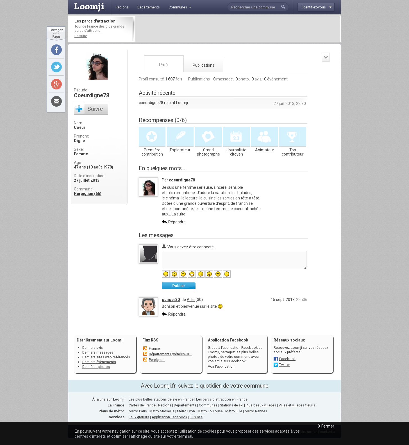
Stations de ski (231, 405)
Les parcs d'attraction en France (221, 399)
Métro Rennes (256, 411)
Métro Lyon (186, 411)
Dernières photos (96, 367)
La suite (80, 36)
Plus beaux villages (261, 405)
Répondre (177, 222)
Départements (185, 405)
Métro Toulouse (210, 411)
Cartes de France (142, 405)
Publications (203, 65)
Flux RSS (150, 340)
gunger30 (171, 299)
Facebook (287, 359)
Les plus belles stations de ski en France (161, 399)
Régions (164, 405)
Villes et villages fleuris (297, 405)
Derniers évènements (99, 362)
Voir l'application (221, 366)
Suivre (95, 109)
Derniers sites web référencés (106, 357)
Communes (208, 405)
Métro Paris (138, 411)
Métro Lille (233, 411)
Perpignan (157, 360)
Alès (191, 299)
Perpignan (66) (87, 193)
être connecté (201, 247)
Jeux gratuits (139, 417)
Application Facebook (169, 417)
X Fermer (326, 426)
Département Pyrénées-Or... (170, 354)
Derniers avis (92, 347)
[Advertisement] (237, 29)
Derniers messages (97, 352)
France (154, 348)
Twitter (284, 365)
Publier (178, 286)
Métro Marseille (161, 411)
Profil (164, 64)
